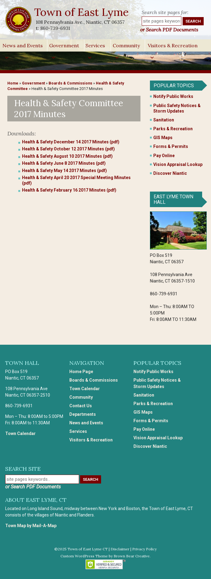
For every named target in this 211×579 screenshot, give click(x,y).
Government (64, 47)
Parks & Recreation (173, 128)
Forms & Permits (170, 146)
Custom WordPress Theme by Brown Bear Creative (105, 556)
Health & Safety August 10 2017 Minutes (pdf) (67, 156)
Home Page (81, 371)
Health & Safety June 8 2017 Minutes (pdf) (64, 163)
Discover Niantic (170, 173)
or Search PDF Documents (169, 30)
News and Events (22, 47)
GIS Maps (163, 137)
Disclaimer (120, 549)
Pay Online (164, 155)
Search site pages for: (165, 12)
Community (126, 47)
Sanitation (163, 119)
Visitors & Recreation (173, 47)
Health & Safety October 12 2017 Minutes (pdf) (68, 148)
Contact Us (80, 405)
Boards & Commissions (70, 83)
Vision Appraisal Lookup (177, 164)
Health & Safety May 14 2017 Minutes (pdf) (64, 170)
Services (95, 47)
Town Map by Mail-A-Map (30, 525)
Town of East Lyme (82, 12)
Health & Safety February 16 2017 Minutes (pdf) (69, 190)
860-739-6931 (55, 28)
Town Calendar (20, 433)
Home (12, 83)
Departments (82, 414)
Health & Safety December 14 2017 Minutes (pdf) (70, 141)
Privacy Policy (144, 549)
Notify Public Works (173, 96)
